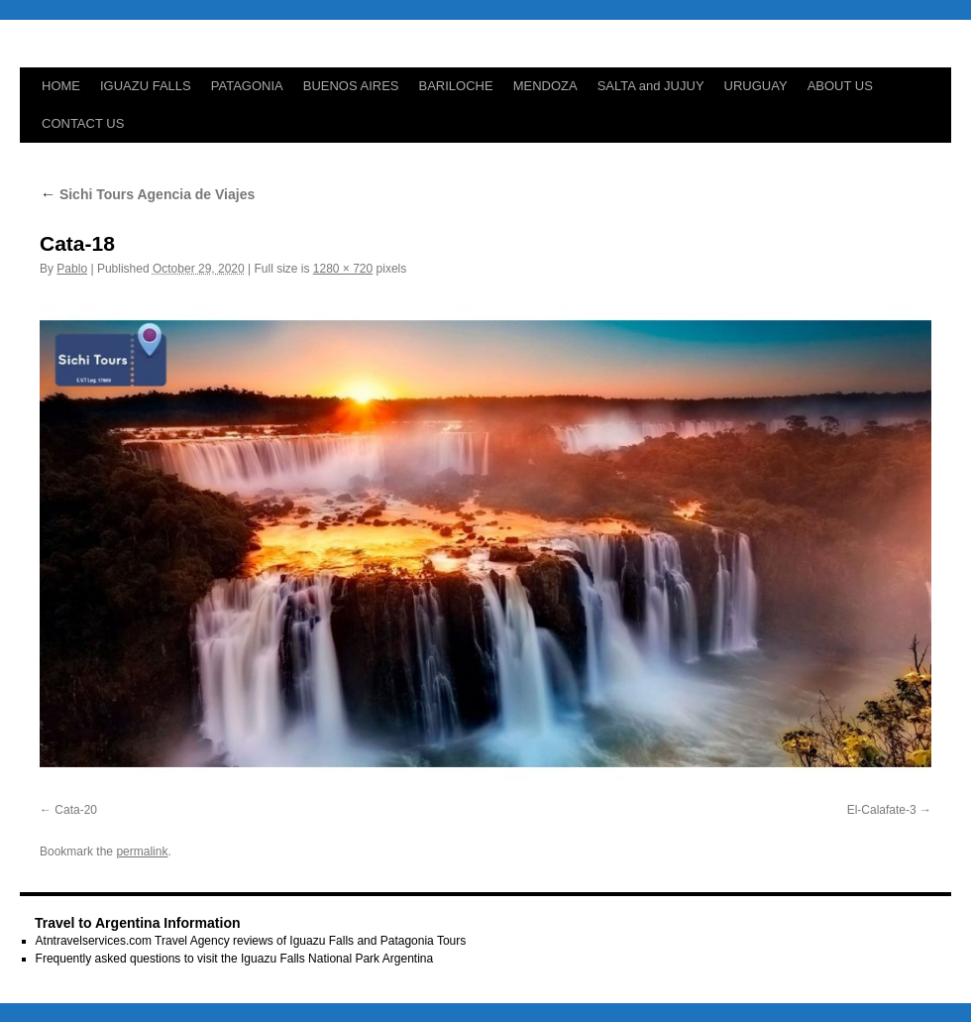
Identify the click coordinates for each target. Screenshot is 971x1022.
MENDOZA (545, 85)
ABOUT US (840, 85)
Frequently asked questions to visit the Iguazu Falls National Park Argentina (235, 958)
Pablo (71, 269)
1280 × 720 (343, 269)
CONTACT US (83, 123)
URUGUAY (756, 85)
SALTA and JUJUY (650, 85)
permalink (141, 851)
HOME (61, 85)
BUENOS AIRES (351, 85)
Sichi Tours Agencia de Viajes (147, 194)
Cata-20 (75, 810)
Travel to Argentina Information (138, 923)
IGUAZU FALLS (145, 85)
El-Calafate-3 (882, 810)
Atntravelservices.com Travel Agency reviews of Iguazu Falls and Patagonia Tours (251, 941)
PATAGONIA (247, 85)
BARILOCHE (456, 85)
